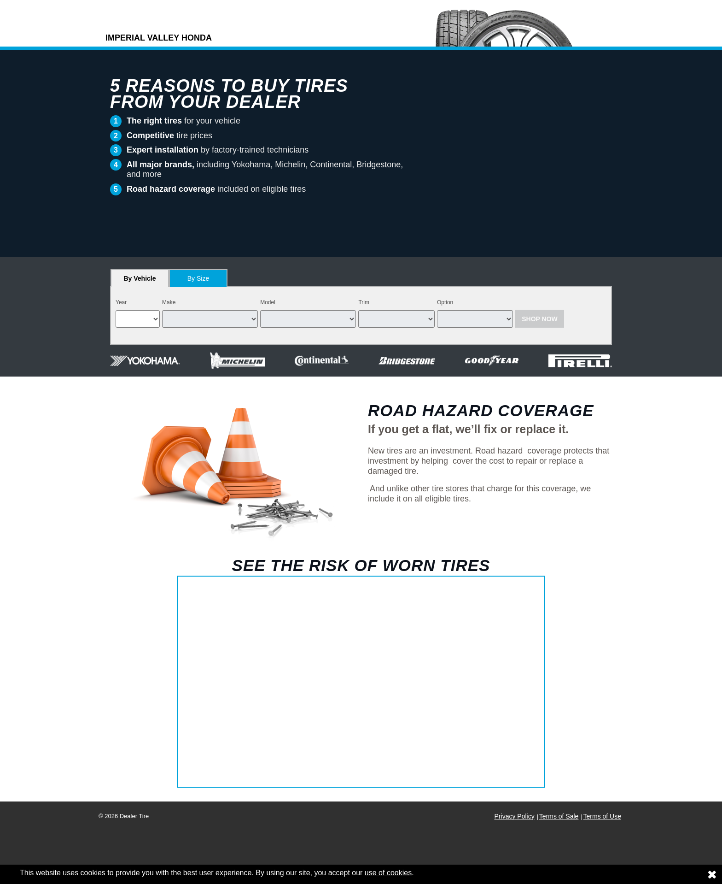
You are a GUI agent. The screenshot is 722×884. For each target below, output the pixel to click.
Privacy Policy (515, 816)
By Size (198, 278)
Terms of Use (602, 816)
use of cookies (388, 873)
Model (267, 302)
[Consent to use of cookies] (711, 874)
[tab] (140, 278)
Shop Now (540, 319)
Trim (363, 302)
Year (121, 302)
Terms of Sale (559, 816)
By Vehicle (139, 281)
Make (168, 302)
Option (445, 302)
